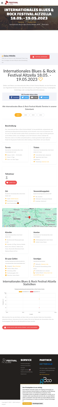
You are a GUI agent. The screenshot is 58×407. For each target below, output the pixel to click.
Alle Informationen (44, 374)
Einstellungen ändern (38, 403)
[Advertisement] (29, 41)
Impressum (23, 374)
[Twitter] (24, 97)
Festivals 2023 (32, 22)
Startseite (21, 22)
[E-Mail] (34, 97)
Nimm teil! (11, 183)
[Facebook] (14, 97)
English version (26, 369)
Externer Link (45, 161)
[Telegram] (44, 97)
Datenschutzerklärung (26, 372)
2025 (33, 115)
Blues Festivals (17, 266)
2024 (25, 115)
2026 (40, 115)
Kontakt (23, 367)
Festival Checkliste (26, 365)
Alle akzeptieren (27, 403)
